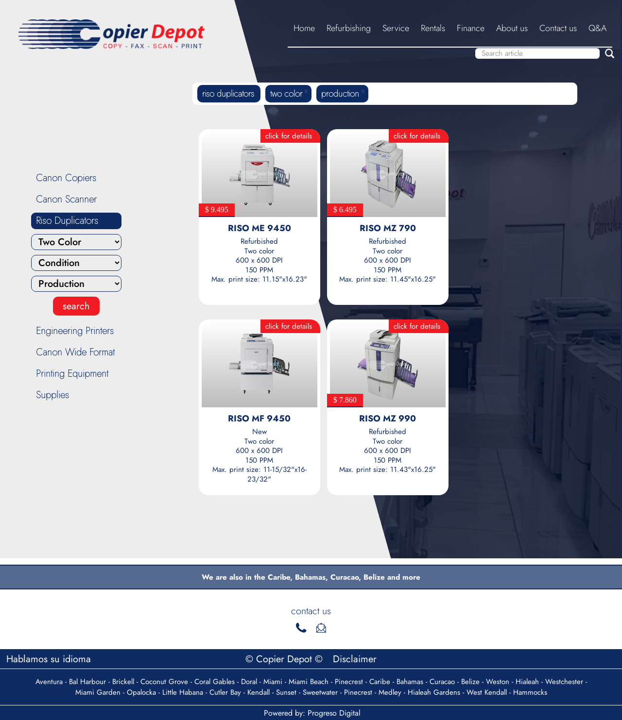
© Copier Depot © (285, 659)
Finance (470, 28)
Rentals (433, 28)
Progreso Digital (334, 713)
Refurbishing (349, 28)
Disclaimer (355, 659)
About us (512, 28)
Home (304, 28)
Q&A (597, 28)
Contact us (558, 28)
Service (395, 28)
